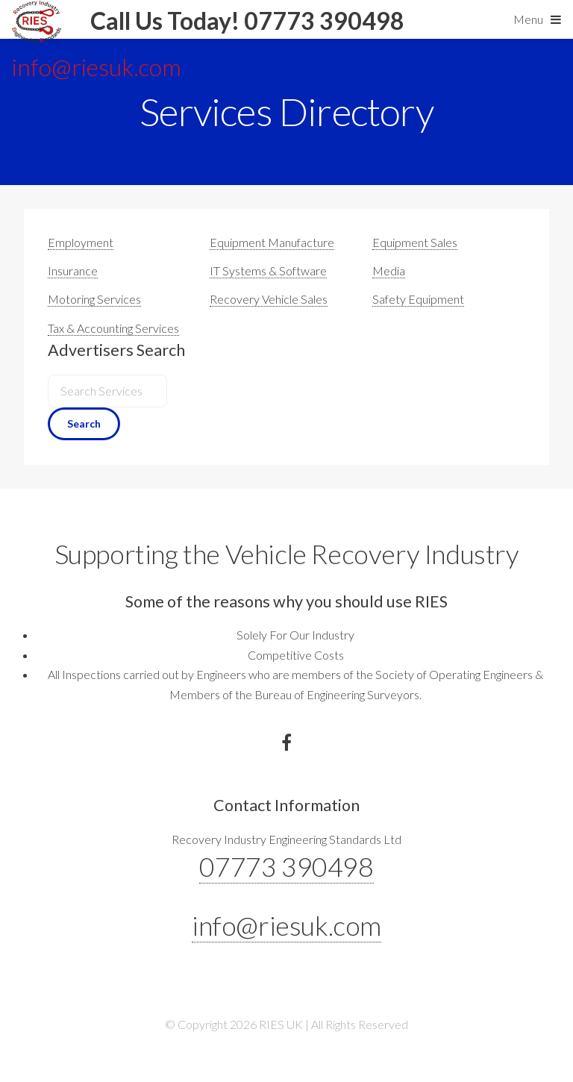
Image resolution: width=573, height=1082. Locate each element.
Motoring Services (94, 299)
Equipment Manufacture (272, 242)
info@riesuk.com (286, 925)
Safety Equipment (418, 299)
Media (388, 270)
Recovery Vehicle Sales (269, 299)
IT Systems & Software (268, 270)
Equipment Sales (414, 242)
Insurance (73, 270)
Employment (80, 242)
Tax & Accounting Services (113, 328)
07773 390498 (286, 866)
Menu (528, 19)
